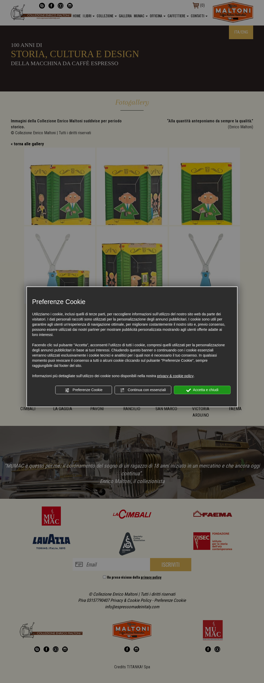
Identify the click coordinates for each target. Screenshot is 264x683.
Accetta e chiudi (202, 390)
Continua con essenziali (143, 390)
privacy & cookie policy (175, 376)
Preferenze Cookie (84, 390)
